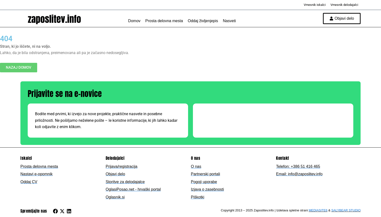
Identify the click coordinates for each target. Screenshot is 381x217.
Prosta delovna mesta (164, 21)
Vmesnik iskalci (315, 5)
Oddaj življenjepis (203, 21)
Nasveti (229, 21)
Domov (134, 21)
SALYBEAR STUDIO (346, 210)
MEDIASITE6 (318, 210)
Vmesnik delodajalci (344, 5)
